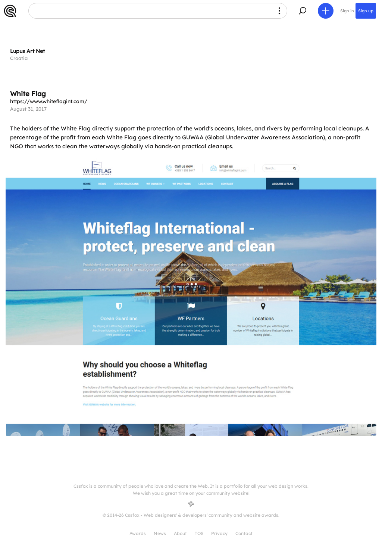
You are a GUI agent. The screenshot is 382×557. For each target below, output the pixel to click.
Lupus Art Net (27, 51)
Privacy (219, 533)
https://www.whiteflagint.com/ (48, 101)
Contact (244, 533)
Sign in (347, 10)
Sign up (365, 10)
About (180, 533)
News (160, 533)
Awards (137, 533)
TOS (199, 533)
